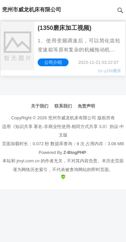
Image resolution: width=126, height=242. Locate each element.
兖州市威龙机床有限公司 (72, 117)
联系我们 (63, 106)
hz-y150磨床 (109, 71)
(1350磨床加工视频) (64, 28)
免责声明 (86, 106)
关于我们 (39, 106)
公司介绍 (53, 62)
